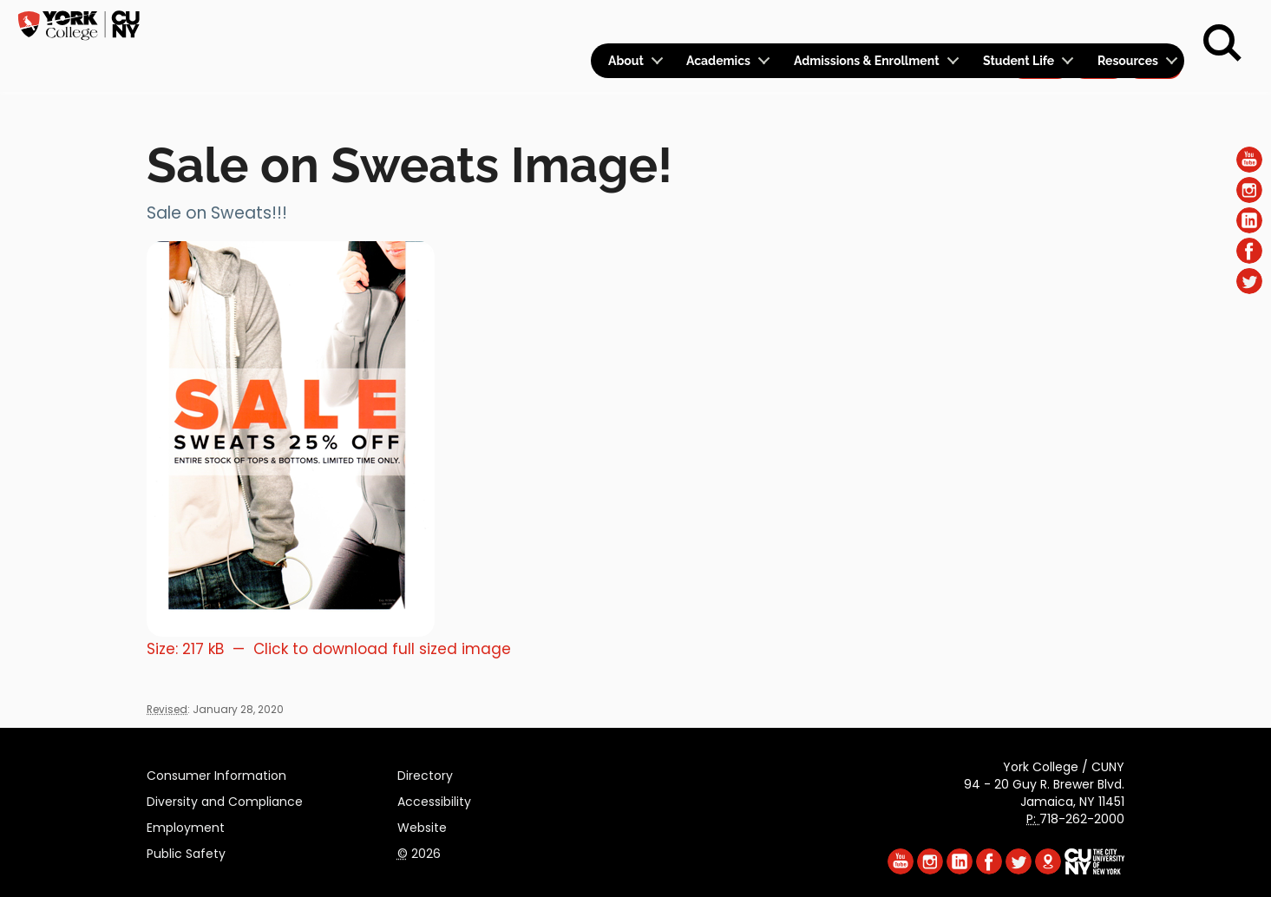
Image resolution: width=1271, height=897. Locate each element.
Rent (1155, 22)
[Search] (1222, 43)
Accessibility (434, 799)
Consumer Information (216, 773)
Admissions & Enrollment (867, 61)
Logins (870, 23)
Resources (1127, 61)
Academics (718, 61)
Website (422, 825)
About (626, 61)
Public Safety (186, 851)
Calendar (955, 23)
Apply (1040, 22)
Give (1098, 22)
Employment (186, 825)
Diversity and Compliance (225, 799)
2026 (419, 851)
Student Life (1018, 61)
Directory (425, 773)
